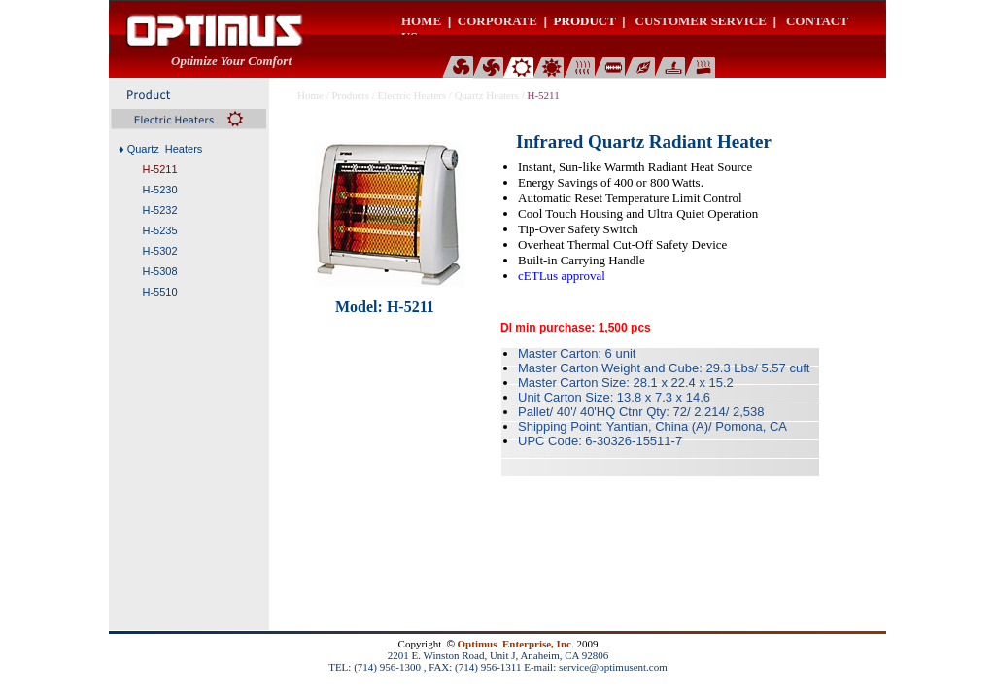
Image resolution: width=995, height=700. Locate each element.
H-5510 (159, 292)
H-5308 (159, 271)
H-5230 (159, 189)
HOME (421, 21)
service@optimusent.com (613, 667)
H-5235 (159, 230)
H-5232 (159, 210)
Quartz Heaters (487, 95)
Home (310, 95)
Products (350, 95)
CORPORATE (497, 21)
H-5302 (159, 251)
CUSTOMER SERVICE (701, 21)
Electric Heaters (412, 95)
